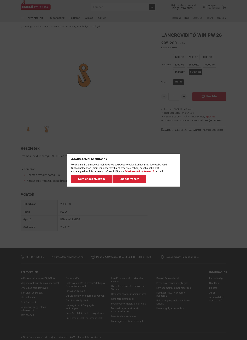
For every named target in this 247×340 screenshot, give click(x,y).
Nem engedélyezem (91, 179)
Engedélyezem (129, 179)
